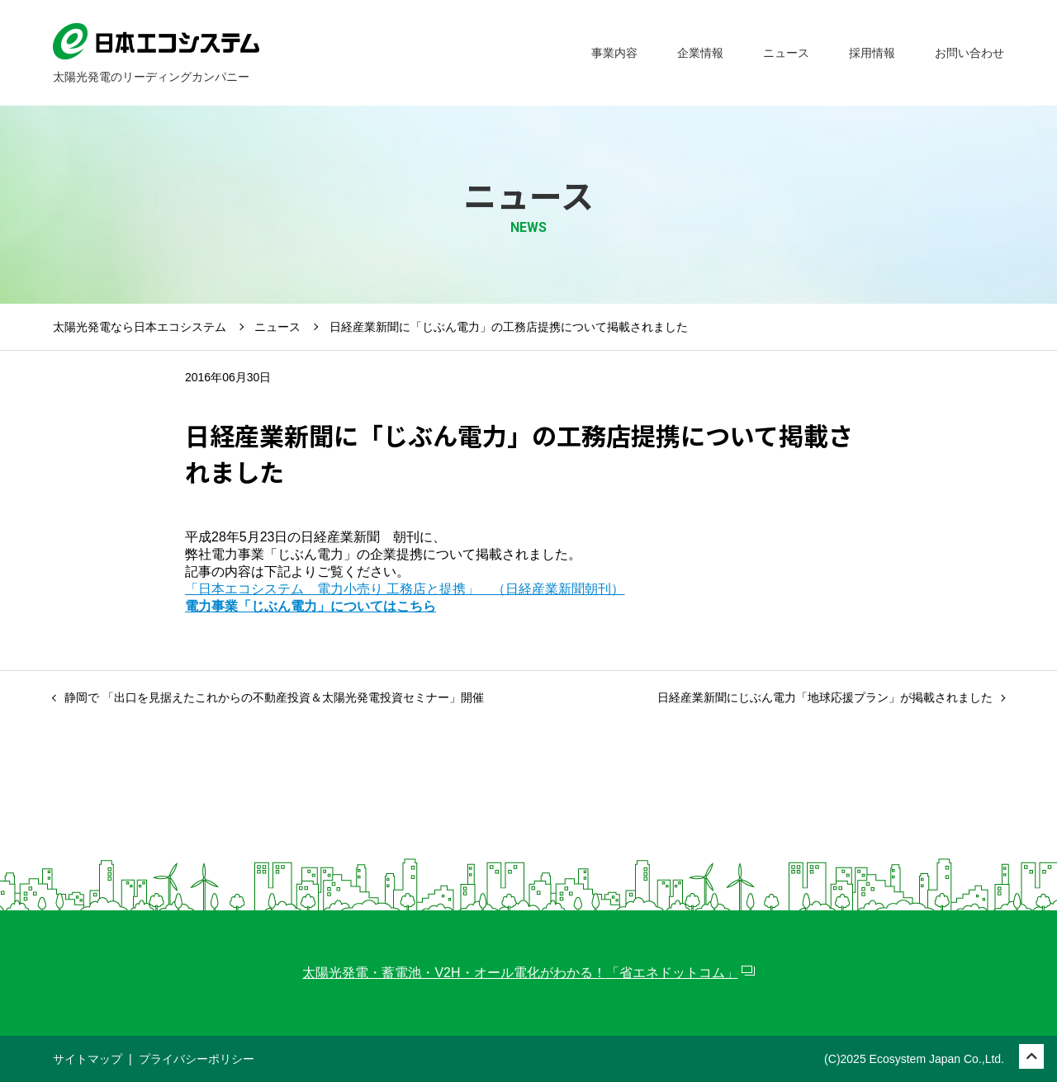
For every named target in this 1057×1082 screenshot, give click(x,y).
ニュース (277, 326)
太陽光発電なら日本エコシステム (139, 326)
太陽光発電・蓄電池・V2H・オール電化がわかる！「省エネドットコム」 (519, 973)
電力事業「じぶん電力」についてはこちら (310, 606)
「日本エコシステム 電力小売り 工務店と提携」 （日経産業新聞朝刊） (404, 589)
